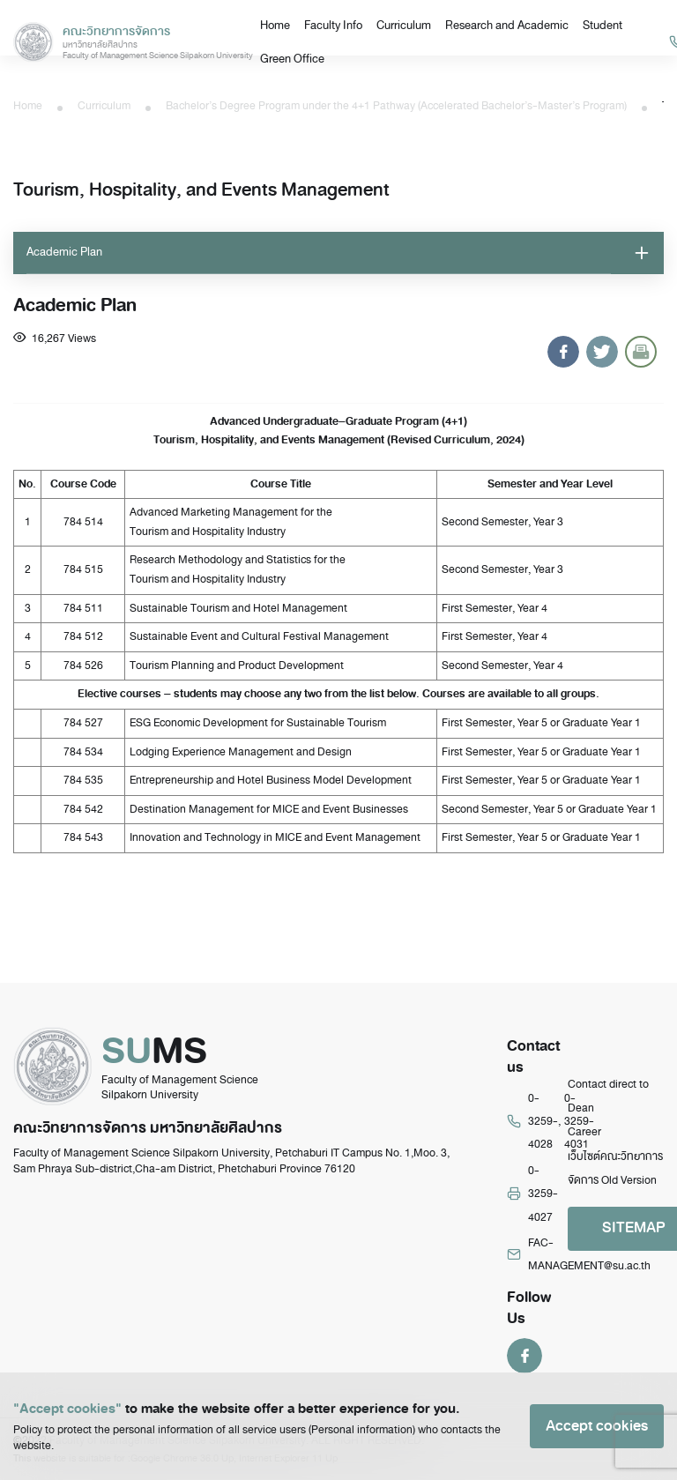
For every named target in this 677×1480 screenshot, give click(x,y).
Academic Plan (64, 251)
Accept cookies (597, 1426)
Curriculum (403, 25)
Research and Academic (507, 25)
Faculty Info (333, 25)
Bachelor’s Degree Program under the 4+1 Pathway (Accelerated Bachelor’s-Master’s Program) (396, 106)
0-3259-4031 (579, 1122)
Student (602, 25)
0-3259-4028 (543, 1122)
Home (275, 25)
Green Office (292, 58)
